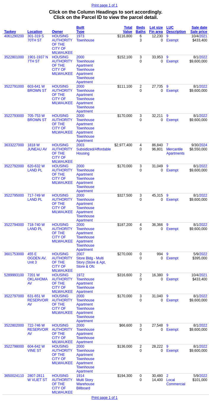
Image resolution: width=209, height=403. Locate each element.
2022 (203, 57)
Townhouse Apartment (85, 63)
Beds (140, 27)
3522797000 (14, 296)
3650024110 (14, 376)
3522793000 (14, 116)
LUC (170, 27)
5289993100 (14, 275)
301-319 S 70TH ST (36, 38)
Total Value (127, 29)
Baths (141, 32)
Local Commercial (175, 382)
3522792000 (14, 166)
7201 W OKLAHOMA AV (37, 279)
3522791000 (14, 86)
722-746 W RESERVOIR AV (38, 329)
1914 (80, 376)
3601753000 (14, 254)
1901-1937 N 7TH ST (38, 59)
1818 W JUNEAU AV (37, 147)
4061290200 (14, 36)
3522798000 (14, 346)
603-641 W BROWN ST (37, 88)
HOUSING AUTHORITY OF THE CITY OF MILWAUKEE (62, 44)
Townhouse (85, 40)
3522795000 (14, 195)
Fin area (156, 32)
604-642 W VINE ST (36, 348)
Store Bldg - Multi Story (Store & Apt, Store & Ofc (91, 262)
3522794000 (14, 225)
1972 (80, 275)
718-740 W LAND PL (36, 227)
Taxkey (10, 32)
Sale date (199, 27)
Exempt (172, 40)
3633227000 (14, 145)
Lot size (156, 27)
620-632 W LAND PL (36, 168)
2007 (80, 254)
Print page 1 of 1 (104, 5)
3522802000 (14, 325)
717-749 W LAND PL (36, 197)
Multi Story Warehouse (85, 382)
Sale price (198, 32)
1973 (80, 36)
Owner (57, 32)
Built (80, 27)
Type (80, 32)
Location (35, 32)
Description (176, 32)
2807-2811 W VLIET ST (37, 378)
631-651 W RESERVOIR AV (38, 300)
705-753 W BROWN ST (37, 118)
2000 (80, 57)
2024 (203, 145)
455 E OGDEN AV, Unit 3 (37, 258)
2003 (80, 145)
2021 (203, 36)
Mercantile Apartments (175, 151)
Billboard (83, 388)
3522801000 (14, 57)
